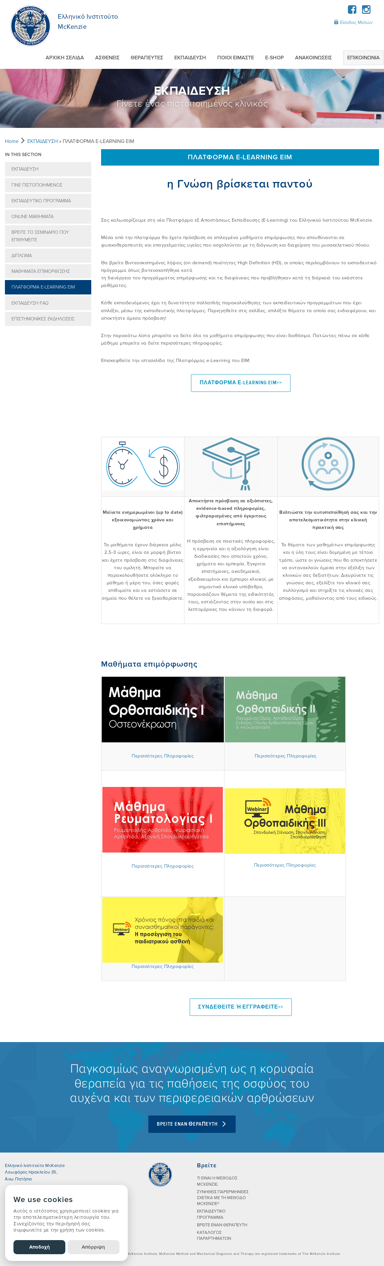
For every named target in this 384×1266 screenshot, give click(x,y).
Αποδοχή (39, 1247)
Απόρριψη (93, 1247)
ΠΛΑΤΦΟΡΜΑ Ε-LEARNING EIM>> (241, 382)
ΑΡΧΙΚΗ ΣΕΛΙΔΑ (65, 57)
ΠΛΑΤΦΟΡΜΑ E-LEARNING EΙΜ (43, 287)
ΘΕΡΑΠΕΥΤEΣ (147, 57)
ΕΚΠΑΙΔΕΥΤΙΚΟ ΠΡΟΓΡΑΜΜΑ (41, 201)
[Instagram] (366, 11)
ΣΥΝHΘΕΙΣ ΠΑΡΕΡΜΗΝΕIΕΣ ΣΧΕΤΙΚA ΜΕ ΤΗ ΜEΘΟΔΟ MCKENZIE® (222, 1197)
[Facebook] (352, 11)
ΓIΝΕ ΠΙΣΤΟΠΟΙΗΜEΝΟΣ (36, 185)
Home (12, 141)
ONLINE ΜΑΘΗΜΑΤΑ (32, 216)
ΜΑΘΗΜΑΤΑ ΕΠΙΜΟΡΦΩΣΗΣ (40, 271)
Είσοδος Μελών (353, 22)
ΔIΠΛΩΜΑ (21, 255)
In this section (23, 154)
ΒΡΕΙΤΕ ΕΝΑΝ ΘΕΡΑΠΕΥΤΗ (222, 1224)
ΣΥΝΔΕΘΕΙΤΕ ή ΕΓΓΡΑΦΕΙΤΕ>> (241, 1006)
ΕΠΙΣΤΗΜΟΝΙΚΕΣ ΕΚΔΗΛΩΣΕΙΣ (43, 319)
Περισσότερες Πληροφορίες (163, 756)
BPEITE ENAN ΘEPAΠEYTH (192, 1123)
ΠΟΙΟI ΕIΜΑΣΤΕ (235, 57)
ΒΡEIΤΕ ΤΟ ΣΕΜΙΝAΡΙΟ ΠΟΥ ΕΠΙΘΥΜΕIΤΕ (40, 236)
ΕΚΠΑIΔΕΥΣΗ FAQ (30, 303)
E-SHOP (274, 57)
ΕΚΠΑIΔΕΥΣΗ (190, 57)
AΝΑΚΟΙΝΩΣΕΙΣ (313, 57)
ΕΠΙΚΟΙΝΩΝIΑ (363, 57)
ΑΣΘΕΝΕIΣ (107, 57)
